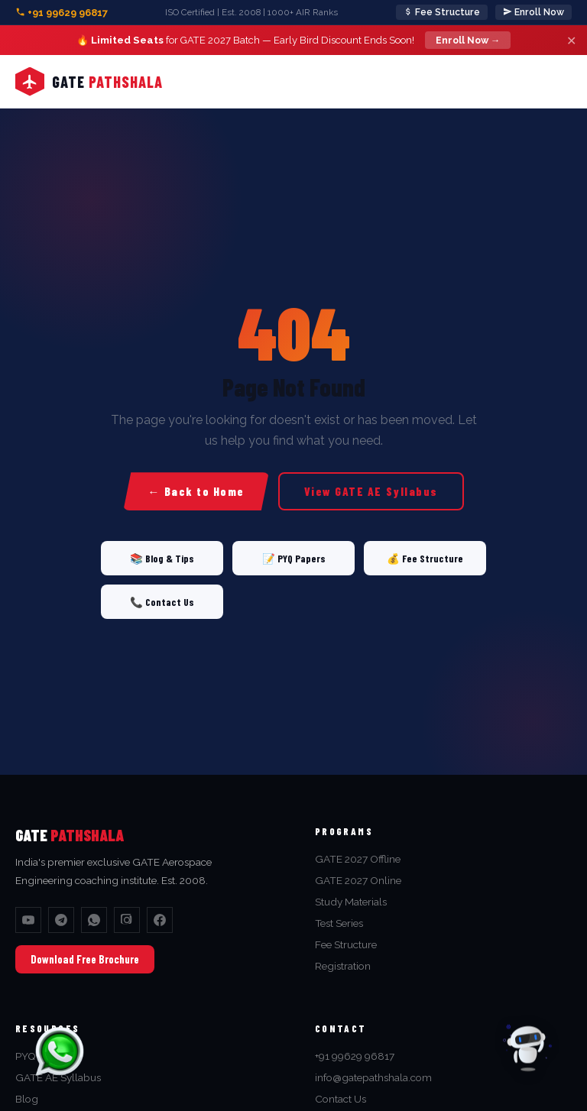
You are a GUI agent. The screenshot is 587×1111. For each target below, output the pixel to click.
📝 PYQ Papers (294, 558)
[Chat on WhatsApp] (59, 1051)
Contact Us (340, 1099)
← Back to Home (196, 491)
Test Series (339, 923)
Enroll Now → (468, 40)
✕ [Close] (571, 40)
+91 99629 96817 (61, 12)
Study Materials (351, 902)
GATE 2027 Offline (358, 859)
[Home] (89, 81)
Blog (26, 1099)
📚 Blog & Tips (162, 558)
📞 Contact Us (162, 601)
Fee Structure (442, 12)
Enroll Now (533, 12)
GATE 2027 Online (358, 880)
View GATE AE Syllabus (371, 491)
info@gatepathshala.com (373, 1077)
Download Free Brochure (85, 959)
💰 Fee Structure (425, 558)
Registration (343, 966)
